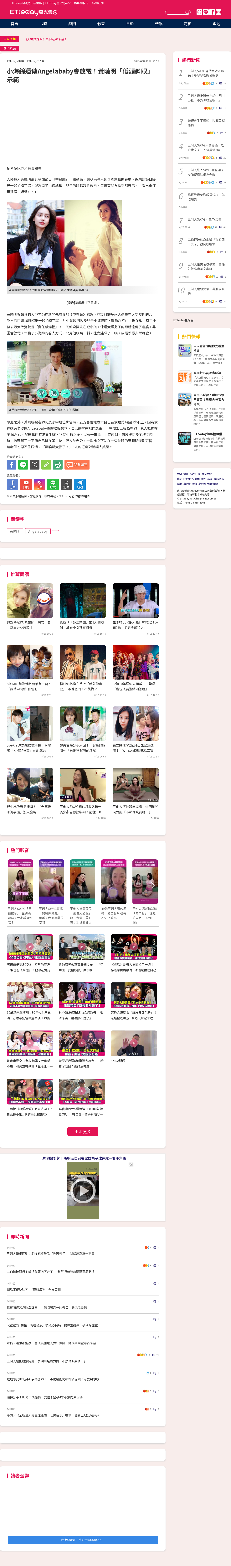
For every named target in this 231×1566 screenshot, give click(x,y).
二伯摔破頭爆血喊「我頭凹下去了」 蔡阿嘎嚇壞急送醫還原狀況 (51, 1271)
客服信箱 (206, 479)
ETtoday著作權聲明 (73, 496)
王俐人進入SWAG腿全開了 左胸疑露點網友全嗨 (207, 172)
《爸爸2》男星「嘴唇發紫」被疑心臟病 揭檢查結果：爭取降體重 (52, 1325)
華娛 (159, 23)
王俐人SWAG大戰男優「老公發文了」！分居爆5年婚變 (206, 147)
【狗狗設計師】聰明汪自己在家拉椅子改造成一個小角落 (82, 1158)
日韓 (130, 23)
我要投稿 (182, 474)
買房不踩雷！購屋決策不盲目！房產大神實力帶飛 (208, 399)
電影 (188, 23)
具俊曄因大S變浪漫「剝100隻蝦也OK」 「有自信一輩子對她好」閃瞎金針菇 (81, 1114)
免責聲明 (212, 484)
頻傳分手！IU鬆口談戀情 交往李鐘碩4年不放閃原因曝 (45, 1397)
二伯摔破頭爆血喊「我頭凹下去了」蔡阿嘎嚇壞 (206, 241)
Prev (13, 885)
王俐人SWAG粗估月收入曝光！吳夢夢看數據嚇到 (206, 73)
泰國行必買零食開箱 (207, 372)
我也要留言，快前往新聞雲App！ (82, 1540)
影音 (101, 23)
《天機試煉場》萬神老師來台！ (45, 39)
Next (152, 885)
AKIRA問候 (118, 1060)
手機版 (37, 3)
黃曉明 (15, 531)
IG (218, 12)
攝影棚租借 (81, 3)
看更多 (85, 1131)
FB (212, 12)
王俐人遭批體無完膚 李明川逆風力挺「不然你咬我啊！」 (47, 1361)
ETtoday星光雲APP (58, 3)
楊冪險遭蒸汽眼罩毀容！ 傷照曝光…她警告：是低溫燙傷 (47, 1307)
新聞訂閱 (98, 3)
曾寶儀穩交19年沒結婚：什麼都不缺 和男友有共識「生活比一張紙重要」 (30, 1066)
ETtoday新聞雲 (20, 3)
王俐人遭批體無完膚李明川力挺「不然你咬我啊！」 (206, 98)
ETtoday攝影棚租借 (207, 434)
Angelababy (38, 531)
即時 (43, 23)
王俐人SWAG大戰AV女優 (204, 219)
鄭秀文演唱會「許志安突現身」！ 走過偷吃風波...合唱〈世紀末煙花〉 (135, 1018)
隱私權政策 (184, 484)
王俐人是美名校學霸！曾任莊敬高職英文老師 (206, 266)
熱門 (72, 23)
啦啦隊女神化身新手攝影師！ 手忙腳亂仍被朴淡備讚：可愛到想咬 (53, 1379)
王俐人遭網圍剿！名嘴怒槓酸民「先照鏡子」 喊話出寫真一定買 (51, 1253)
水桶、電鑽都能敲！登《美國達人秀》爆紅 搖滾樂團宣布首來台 (53, 1343)
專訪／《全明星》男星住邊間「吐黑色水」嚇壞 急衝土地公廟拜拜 (53, 1415)
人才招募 (194, 474)
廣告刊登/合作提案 (188, 479)
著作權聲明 (199, 484)
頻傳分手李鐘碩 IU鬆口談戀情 (206, 122)
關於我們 (207, 474)
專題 (216, 23)
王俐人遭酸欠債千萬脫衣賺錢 (206, 291)
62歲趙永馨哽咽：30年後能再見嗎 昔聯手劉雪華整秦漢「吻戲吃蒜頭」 (30, 1018)
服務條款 (218, 479)
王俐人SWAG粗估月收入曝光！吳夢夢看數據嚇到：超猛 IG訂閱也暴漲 (82, 811)
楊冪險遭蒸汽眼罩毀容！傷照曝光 (206, 197)
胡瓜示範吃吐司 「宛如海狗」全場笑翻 (34, 1289)
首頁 (14, 23)
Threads (199, 12)
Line (206, 12)
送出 (188, 12)
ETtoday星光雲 (33, 12)
